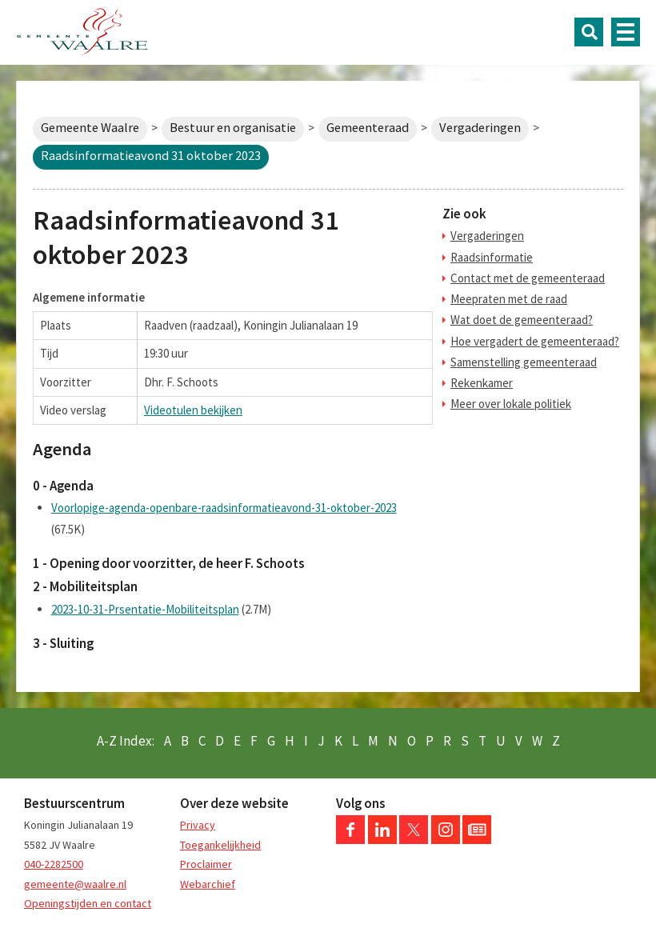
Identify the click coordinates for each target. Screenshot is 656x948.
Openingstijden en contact (87, 903)
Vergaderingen (480, 127)
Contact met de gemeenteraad (527, 278)
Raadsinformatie (491, 257)
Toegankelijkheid (220, 845)
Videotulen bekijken (193, 410)
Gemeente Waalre (90, 127)
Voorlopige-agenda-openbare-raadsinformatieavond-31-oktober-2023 (224, 507)
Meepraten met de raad (508, 298)
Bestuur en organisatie (233, 127)
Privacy (197, 825)
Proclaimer (206, 864)
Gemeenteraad (367, 127)
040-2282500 (53, 864)
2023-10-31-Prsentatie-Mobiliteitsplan (145, 609)
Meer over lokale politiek (510, 403)
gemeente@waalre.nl (75, 884)
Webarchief (207, 884)
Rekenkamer (481, 382)
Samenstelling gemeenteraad (523, 362)
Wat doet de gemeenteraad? (521, 319)
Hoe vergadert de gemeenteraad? (534, 341)
